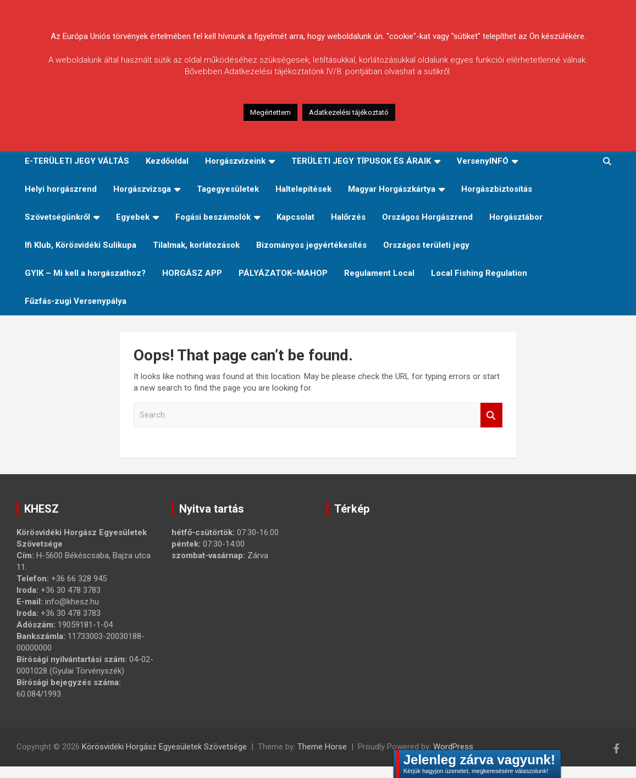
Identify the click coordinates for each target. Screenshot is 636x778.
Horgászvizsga (142, 189)
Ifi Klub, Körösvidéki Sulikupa (80, 245)
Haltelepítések (303, 189)
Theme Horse (322, 747)
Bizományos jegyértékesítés (311, 245)
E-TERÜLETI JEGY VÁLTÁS (77, 161)
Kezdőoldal (167, 161)
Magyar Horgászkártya (391, 189)
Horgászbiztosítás (496, 189)
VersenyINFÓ (482, 161)
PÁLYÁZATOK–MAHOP (283, 273)
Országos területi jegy (426, 245)
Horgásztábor (516, 217)
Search (491, 415)
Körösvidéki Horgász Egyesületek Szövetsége (164, 747)
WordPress (453, 747)
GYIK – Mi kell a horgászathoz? (85, 273)
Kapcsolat (295, 217)
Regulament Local (379, 273)
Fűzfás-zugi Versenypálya (75, 301)
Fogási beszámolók (213, 217)
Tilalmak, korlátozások (196, 245)
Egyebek (133, 217)
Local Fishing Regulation (479, 273)
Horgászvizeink (235, 161)
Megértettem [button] (270, 112)
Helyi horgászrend (61, 189)
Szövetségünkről (57, 217)
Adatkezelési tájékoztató (349, 112)
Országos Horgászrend (427, 217)
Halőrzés (348, 217)
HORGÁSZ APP (192, 273)
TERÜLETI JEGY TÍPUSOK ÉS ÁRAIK (361, 161)
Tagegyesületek (228, 189)
